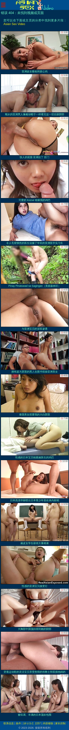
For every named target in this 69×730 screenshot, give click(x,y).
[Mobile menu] (3, 5)
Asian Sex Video (14, 24)
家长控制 (60, 723)
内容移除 (48, 723)
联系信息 (8, 723)
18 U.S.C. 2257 (32, 723)
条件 (18, 723)
